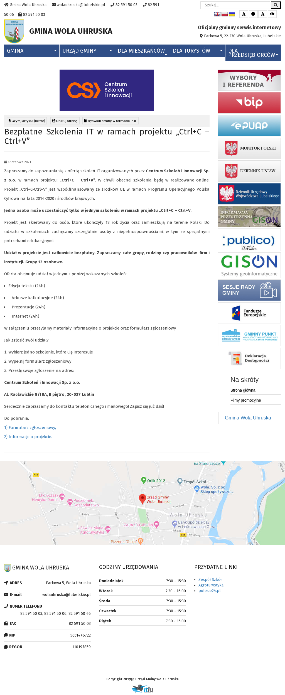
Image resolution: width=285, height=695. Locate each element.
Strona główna (242, 391)
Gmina (31, 52)
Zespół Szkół (210, 581)
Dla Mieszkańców (142, 53)
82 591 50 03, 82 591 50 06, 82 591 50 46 (55, 615)
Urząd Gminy (87, 52)
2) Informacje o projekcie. (28, 438)
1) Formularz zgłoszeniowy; (30, 428)
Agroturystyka (210, 586)
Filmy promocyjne (245, 401)
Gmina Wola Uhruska (248, 419)
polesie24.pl (209, 592)
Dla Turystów (197, 52)
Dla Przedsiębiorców (253, 54)
